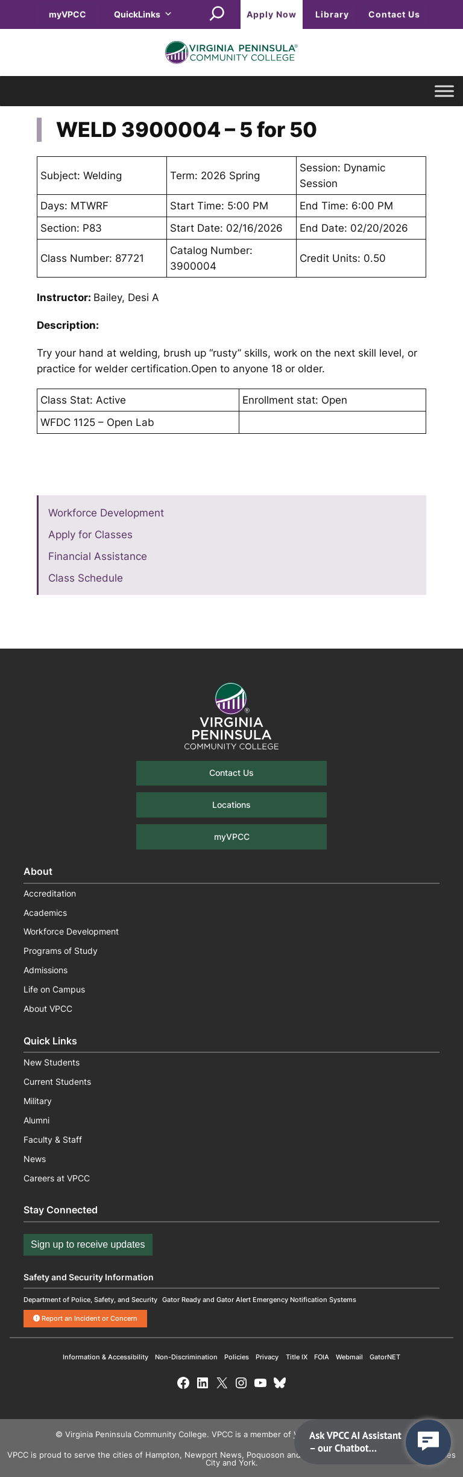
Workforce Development (106, 513)
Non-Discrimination (186, 1357)
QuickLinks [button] (143, 14)
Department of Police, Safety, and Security (90, 1299)
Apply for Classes (90, 535)
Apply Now (272, 14)
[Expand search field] (217, 14)
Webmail (349, 1357)
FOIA (321, 1357)
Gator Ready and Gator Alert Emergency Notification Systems (259, 1299)
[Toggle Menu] (444, 91)
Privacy (267, 1357)
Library (332, 14)
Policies (236, 1357)
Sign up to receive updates (88, 1244)
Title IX (296, 1357)
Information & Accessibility (105, 1357)
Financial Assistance (97, 556)
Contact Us (394, 14)
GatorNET (385, 1357)
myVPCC (67, 14)
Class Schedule (85, 578)
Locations (231, 804)
